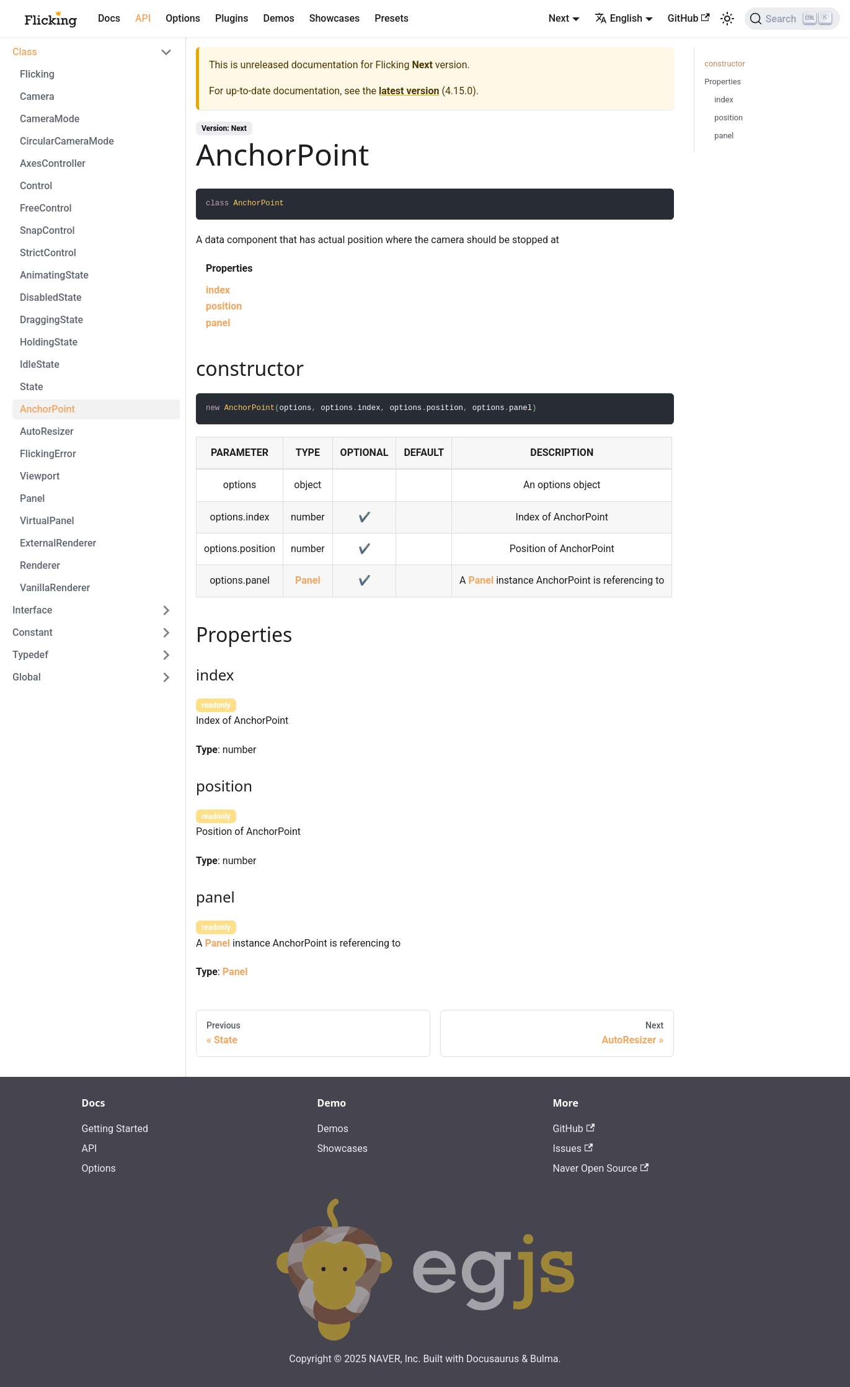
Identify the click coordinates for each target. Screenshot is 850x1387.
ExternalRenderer (58, 543)
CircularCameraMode (67, 141)
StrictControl (48, 253)
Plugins (231, 18)
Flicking (37, 74)
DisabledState (51, 297)
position (224, 306)
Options (183, 18)
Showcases (334, 18)
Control (36, 186)
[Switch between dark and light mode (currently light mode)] (727, 19)
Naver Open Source (601, 1168)
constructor (724, 63)
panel (218, 323)
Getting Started (115, 1129)
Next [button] (559, 18)
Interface (32, 610)
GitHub (689, 18)
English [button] (618, 18)
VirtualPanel (47, 521)
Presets (391, 18)
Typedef (30, 655)
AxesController (53, 163)
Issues (573, 1148)
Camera (37, 96)
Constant (32, 632)
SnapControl (47, 230)
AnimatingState (54, 275)
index (218, 290)
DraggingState (51, 320)
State (31, 387)
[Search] (792, 18)
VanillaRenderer (55, 588)
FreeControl (46, 208)
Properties (722, 81)
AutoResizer (47, 431)
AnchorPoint (47, 409)
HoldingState (48, 342)
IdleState (40, 364)
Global (26, 677)
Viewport (40, 476)
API (143, 18)
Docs (109, 18)
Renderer (40, 565)
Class (24, 52)
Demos (278, 18)
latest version (409, 91)
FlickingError (48, 454)
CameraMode (49, 119)
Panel (32, 498)
